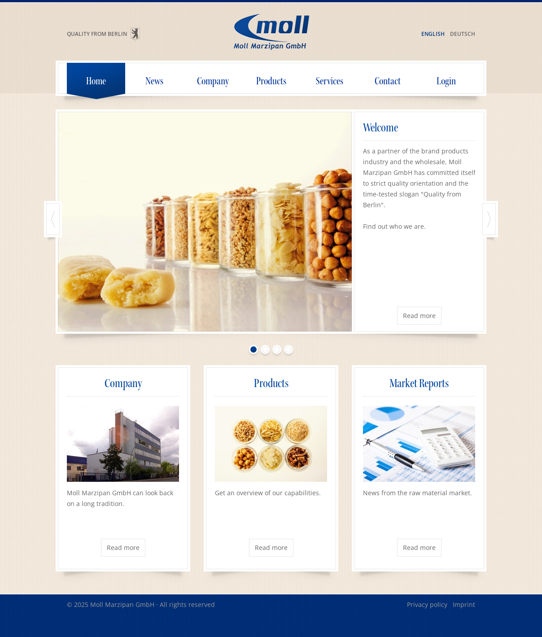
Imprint (464, 604)
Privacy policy (427, 604)
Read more (419, 315)
